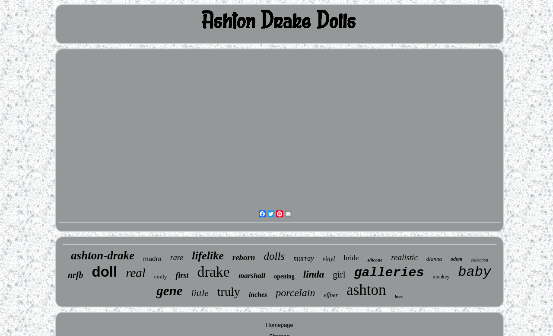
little (199, 293)
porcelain (295, 292)
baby (474, 272)
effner (331, 295)
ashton (366, 289)
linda (313, 274)
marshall (251, 275)
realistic (404, 257)
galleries (389, 272)
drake (213, 272)
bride (351, 258)
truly (228, 291)
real (136, 273)
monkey (441, 277)
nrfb (75, 275)
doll (105, 272)
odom (456, 259)
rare (176, 257)
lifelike (208, 255)
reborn (243, 257)
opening (284, 276)
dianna (434, 258)
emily (160, 276)
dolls (274, 256)
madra (152, 258)
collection (479, 260)
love (398, 296)
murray (303, 258)
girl (339, 274)
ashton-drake (102, 255)
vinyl (328, 258)
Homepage (279, 325)
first (181, 275)
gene (169, 290)
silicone (374, 259)
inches (258, 294)
